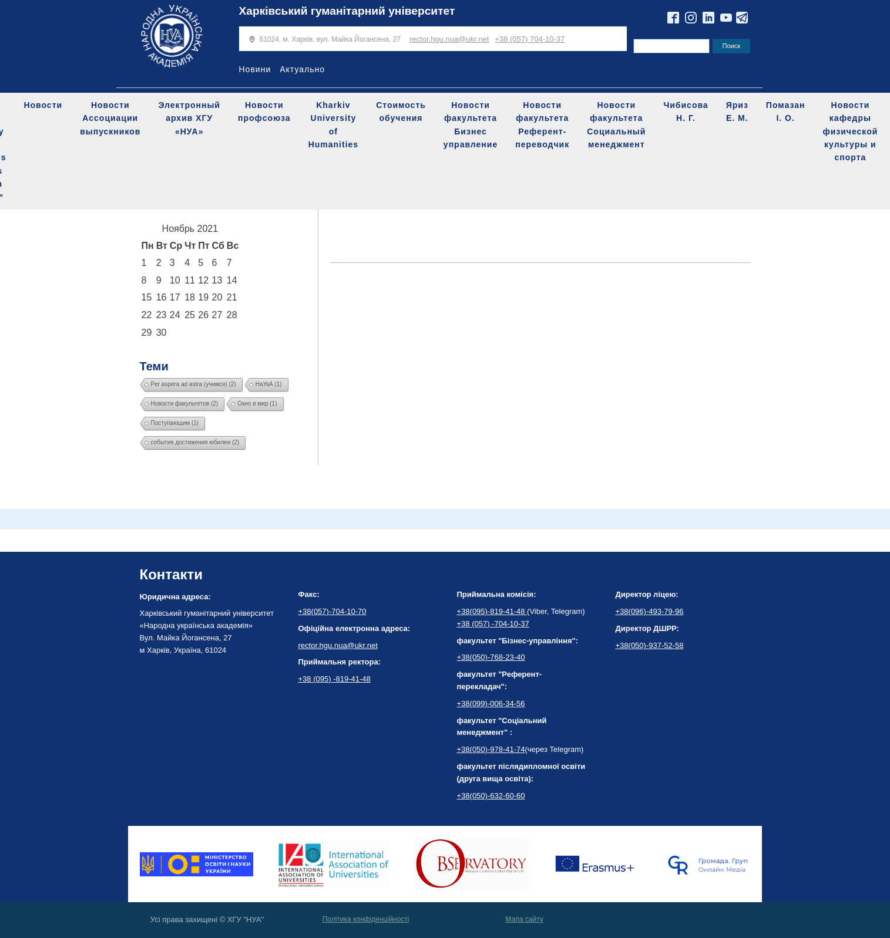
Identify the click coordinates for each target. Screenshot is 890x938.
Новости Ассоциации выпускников (110, 118)
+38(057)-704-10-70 (332, 611)
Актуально (302, 69)
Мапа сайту (524, 919)
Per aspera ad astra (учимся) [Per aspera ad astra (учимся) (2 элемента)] (193, 384)
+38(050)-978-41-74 (491, 749)
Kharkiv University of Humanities (333, 124)
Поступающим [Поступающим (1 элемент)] (175, 423)
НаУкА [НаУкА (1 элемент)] (269, 384)
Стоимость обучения (401, 111)
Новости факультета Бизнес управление (471, 124)
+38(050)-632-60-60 (491, 795)
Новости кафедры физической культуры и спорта (850, 131)
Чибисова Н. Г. (685, 111)
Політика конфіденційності (366, 919)
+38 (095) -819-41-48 (334, 678)
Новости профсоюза (264, 111)
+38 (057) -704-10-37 (493, 623)
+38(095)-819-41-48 (492, 611)
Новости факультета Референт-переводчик (542, 124)
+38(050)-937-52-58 (650, 645)
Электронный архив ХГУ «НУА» (189, 118)
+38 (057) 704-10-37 (530, 39)
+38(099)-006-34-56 (491, 703)
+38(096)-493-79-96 (650, 611)
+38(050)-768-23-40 (491, 657)
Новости (42, 105)
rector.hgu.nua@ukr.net (449, 39)
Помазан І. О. (785, 111)
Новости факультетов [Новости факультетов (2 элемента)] (185, 403)
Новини (255, 69)
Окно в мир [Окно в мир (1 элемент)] (257, 403)
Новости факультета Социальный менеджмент (616, 124)
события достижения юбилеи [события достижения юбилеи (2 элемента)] (195, 442)
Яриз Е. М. (737, 111)
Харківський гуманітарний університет (347, 11)
